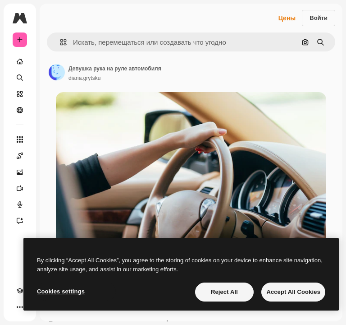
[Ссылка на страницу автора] (57, 72)
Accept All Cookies (293, 291)
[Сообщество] (20, 110)
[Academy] (20, 290)
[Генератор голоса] (20, 204)
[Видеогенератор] (20, 188)
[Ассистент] (20, 221)
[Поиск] (20, 77)
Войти (319, 17)
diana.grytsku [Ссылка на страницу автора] (84, 78)
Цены (287, 18)
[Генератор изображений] (20, 172)
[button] (59, 42)
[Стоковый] (20, 94)
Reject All (224, 291)
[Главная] (20, 61)
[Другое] (20, 307)
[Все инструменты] (20, 139)
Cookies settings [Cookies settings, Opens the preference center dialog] (61, 291)
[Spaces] (20, 156)
